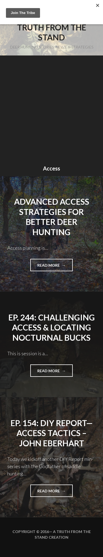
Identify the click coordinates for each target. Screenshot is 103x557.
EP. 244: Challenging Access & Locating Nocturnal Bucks (51, 327)
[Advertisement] (51, 111)
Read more (55, 266)
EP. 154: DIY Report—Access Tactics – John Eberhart (52, 433)
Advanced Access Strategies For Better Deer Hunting (51, 217)
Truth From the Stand (51, 32)
